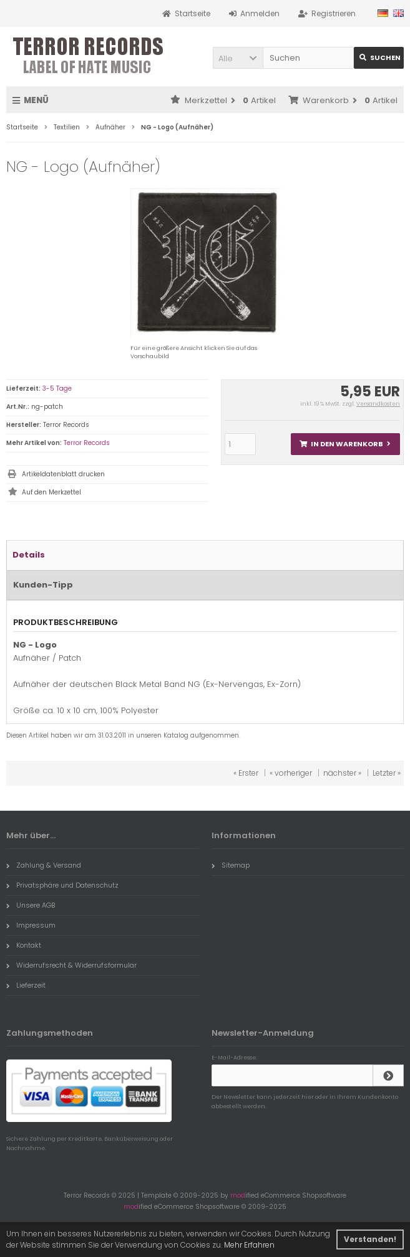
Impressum (31, 925)
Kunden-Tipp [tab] (43, 585)
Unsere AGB (30, 905)
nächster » (342, 773)
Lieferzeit (26, 985)
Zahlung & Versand (43, 865)
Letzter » (387, 773)
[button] (238, 58)
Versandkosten (378, 404)
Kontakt (23, 945)
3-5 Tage (57, 388)
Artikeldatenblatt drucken (63, 474)
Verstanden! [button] (370, 1239)
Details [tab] (28, 555)
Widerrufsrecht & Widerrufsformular (71, 965)
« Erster (245, 773)
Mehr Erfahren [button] (249, 1244)
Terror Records (87, 443)
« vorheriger (291, 773)
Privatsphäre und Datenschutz (62, 885)
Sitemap (231, 865)
